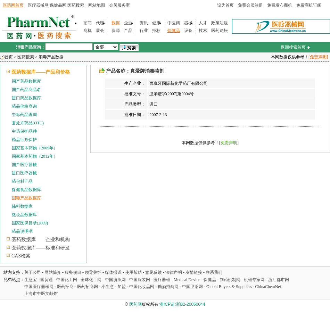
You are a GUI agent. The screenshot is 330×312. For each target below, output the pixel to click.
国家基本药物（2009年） (35, 148)
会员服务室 (119, 5)
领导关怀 (93, 272)
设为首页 (225, 5)
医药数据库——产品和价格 (40, 72)
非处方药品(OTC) (28, 123)
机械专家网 (254, 279)
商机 (87, 30)
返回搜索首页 (293, 47)
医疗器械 (162, 279)
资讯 (144, 22)
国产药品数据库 (26, 81)
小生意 (107, 286)
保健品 (173, 30)
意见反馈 (153, 272)
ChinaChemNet (268, 286)
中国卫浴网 (193, 286)
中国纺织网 (115, 279)
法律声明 (173, 272)
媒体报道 (113, 272)
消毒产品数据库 (26, 198)
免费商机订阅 (308, 5)
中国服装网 (139, 279)
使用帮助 (133, 272)
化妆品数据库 (24, 214)
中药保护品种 (24, 131)
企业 (128, 22)
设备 (188, 30)
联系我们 (214, 272)
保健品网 (58, 5)
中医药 (173, 22)
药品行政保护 (24, 139)
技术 (203, 30)
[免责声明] (318, 57)
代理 (100, 22)
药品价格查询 (24, 106)
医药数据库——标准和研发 (40, 248)
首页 (9, 57)
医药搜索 (75, 5)
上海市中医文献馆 (41, 293)
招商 (87, 22)
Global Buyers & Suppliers (228, 286)
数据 (116, 22)
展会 (100, 30)
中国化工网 (66, 279)
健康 (156, 22)
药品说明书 (22, 231)
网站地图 (96, 5)
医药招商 (65, 286)
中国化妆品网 (141, 286)
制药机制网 (230, 279)
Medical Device (187, 279)
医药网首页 (13, 5)
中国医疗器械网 (38, 286)
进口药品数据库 (26, 98)
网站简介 (52, 272)
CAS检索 (21, 255)
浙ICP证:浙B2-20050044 (182, 304)
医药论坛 (219, 30)
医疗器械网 (38, 5)
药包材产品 (22, 181)
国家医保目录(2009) (30, 223)
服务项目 (73, 272)
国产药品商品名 (26, 89)
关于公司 (32, 272)
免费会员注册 (250, 5)
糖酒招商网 (168, 286)
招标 (156, 30)
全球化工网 (91, 279)
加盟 (122, 286)
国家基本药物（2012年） (35, 156)
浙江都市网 (278, 279)
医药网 (135, 304)
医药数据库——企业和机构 (40, 239)
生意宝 (30, 279)
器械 (188, 22)
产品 (128, 30)
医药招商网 (87, 286)
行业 (144, 30)
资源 (116, 30)
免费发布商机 (279, 5)
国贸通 (46, 279)
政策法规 (219, 22)
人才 (203, 22)
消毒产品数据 (51, 57)
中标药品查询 (24, 114)
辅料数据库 (22, 206)
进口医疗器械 (24, 173)
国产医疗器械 (24, 164)
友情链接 (193, 272)
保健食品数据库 (26, 189)
